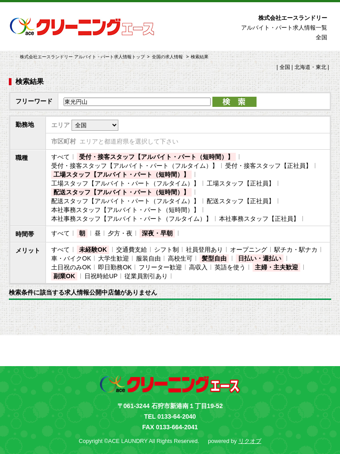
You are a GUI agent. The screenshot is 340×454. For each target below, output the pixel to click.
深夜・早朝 (157, 233)
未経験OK (93, 249)
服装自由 (148, 258)
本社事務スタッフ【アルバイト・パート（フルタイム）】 (131, 218)
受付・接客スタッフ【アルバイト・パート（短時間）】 (156, 156)
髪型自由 (214, 258)
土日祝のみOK (71, 267)
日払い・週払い (259, 258)
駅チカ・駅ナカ (295, 249)
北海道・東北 (310, 67)
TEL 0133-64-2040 (170, 416)
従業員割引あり (146, 276)
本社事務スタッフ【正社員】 (259, 218)
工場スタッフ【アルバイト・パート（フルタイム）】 (125, 183)
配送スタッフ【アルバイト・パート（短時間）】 (121, 192)
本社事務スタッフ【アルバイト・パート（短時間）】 (125, 209)
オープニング (248, 249)
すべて (60, 156)
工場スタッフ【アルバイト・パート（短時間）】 (121, 174)
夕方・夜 (120, 233)
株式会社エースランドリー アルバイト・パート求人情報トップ (82, 56)
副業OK (64, 276)
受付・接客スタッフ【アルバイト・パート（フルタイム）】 (134, 165)
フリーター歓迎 (160, 267)
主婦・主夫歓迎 (276, 267)
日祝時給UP (100, 276)
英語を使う (230, 267)
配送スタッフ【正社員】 (241, 200)
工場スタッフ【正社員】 (241, 183)
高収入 (198, 267)
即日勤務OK (115, 267)
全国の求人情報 (168, 56)
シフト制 (166, 249)
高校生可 (180, 258)
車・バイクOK (71, 258)
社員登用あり (204, 249)
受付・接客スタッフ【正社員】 (268, 165)
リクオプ (249, 441)
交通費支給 (131, 249)
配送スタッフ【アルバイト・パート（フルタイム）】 (125, 200)
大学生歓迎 (113, 258)
